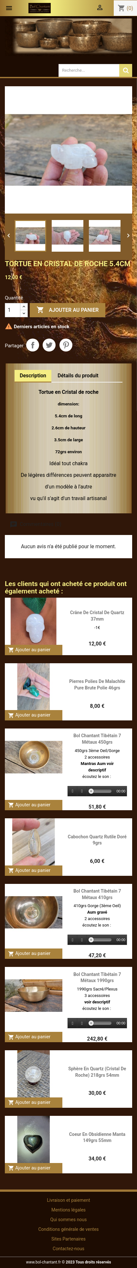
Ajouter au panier (68, 310)
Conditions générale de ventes (68, 1229)
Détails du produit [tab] (78, 375)
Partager (32, 345)
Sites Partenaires (68, 1239)
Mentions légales (68, 1209)
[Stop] (82, 791)
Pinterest (65, 345)
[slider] (101, 791)
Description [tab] (33, 375)
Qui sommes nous (68, 1219)
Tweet (49, 345)
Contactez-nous (68, 1248)
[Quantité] (12, 310)
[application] (97, 791)
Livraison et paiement (68, 1200)
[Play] (73, 791)
